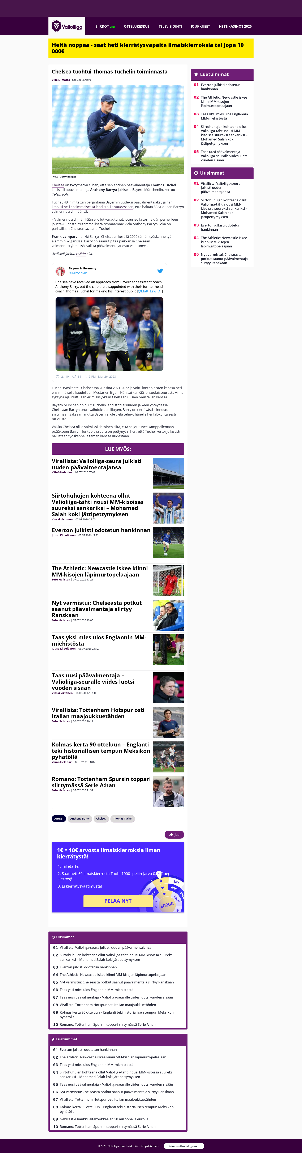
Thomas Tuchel (122, 818)
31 (76, 376)
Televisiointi (170, 26)
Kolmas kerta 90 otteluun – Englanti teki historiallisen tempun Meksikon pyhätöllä (101, 751)
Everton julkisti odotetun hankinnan (101, 530)
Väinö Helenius (62, 472)
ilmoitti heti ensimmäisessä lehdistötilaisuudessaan (92, 207)
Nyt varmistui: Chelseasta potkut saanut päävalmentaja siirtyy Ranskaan (97, 609)
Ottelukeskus (137, 26)
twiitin (81, 253)
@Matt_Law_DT (150, 291)
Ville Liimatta (61, 80)
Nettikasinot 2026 (235, 26)
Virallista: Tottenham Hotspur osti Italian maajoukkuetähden (98, 713)
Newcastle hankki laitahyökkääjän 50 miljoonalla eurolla (104, 1119)
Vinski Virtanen (62, 519)
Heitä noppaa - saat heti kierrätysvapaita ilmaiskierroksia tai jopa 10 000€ (148, 48)
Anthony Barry (80, 818)
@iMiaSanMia (78, 273)
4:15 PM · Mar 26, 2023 (100, 376)
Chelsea (58, 185)
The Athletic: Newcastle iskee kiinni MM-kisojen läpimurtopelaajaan (100, 571)
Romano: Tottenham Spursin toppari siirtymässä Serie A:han (101, 782)
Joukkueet (200, 26)
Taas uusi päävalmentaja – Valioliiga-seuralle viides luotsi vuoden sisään (93, 682)
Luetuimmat (66, 1039)
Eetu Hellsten (61, 579)
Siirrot (105, 26)
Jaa (174, 834)
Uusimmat (65, 937)
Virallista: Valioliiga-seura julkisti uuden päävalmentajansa (97, 464)
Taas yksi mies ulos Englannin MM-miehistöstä (99, 640)
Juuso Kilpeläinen (64, 535)
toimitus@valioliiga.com (184, 1146)
